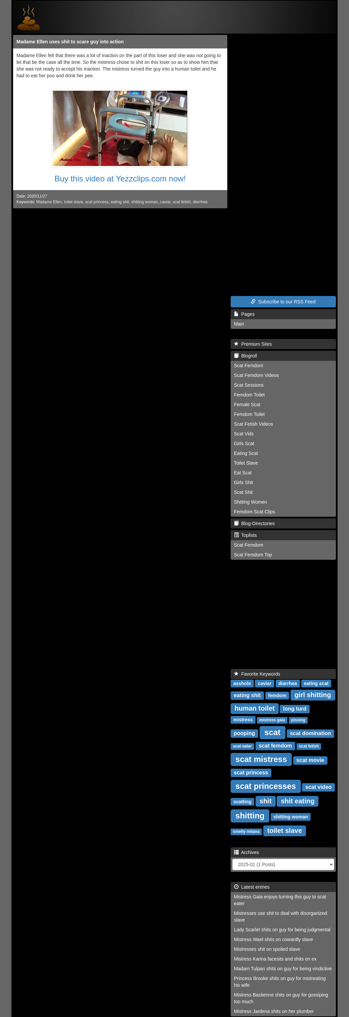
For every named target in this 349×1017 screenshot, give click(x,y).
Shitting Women (250, 502)
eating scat (316, 683)
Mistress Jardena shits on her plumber (274, 1011)
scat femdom (275, 746)
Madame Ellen (49, 202)
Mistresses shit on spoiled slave (267, 949)
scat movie (310, 760)
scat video (318, 787)
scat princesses (265, 786)
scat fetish (182, 202)
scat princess (96, 202)
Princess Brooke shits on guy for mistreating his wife (280, 982)
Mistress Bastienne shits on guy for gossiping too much (281, 998)
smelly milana (246, 831)
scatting (242, 801)
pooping (244, 733)
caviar (165, 202)
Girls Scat (244, 443)
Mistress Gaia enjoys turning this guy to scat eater (280, 900)
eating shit (120, 202)
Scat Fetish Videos (253, 424)
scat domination (310, 733)
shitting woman (144, 202)
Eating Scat (246, 453)
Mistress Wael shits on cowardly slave (273, 939)
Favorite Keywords (257, 674)
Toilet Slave (246, 463)
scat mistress (261, 759)
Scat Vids (244, 433)
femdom (277, 695)
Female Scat (247, 404)
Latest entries (252, 887)
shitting (250, 815)
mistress (243, 719)
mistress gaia (272, 720)
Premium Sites (253, 344)
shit (266, 801)
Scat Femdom (248, 365)
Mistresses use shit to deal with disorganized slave (280, 916)
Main (239, 324)
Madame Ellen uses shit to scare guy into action (70, 41)
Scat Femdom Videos (256, 375)
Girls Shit (243, 482)
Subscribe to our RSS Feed (283, 301)
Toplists (245, 535)
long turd (294, 709)
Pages (244, 314)
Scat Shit (243, 492)
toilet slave (73, 202)
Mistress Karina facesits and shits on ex (275, 959)
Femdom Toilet (249, 394)
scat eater (242, 746)
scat (272, 732)
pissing (298, 720)
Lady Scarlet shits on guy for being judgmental (282, 929)
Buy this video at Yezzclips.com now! (120, 178)
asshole (242, 683)
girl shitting (313, 694)
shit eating (297, 801)
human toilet (255, 708)
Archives (246, 852)
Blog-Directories (254, 523)
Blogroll (245, 355)
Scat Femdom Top (253, 554)
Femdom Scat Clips (254, 511)
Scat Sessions (249, 385)
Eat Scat (243, 472)
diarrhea (200, 202)
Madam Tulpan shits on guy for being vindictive (283, 968)
